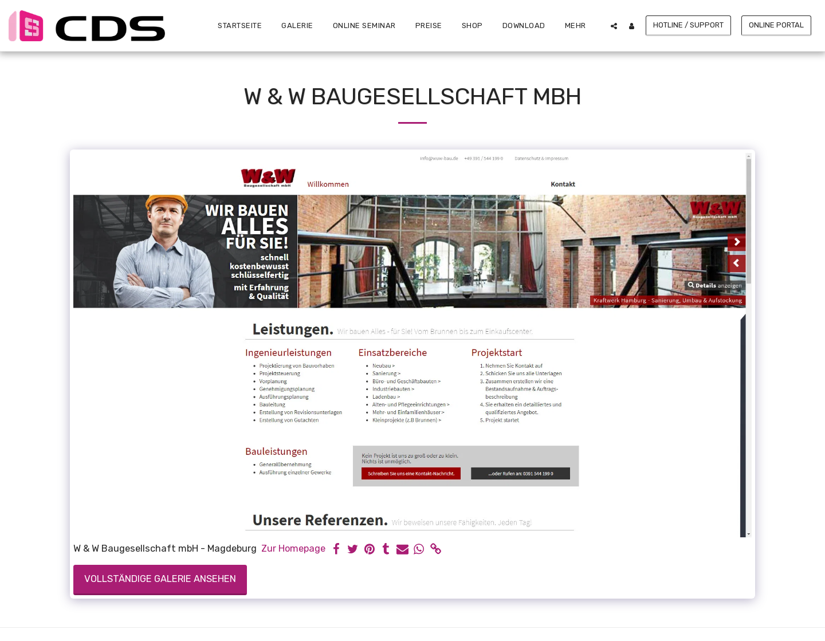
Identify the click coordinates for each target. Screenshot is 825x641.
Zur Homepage (293, 548)
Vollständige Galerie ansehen (160, 578)
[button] (614, 26)
